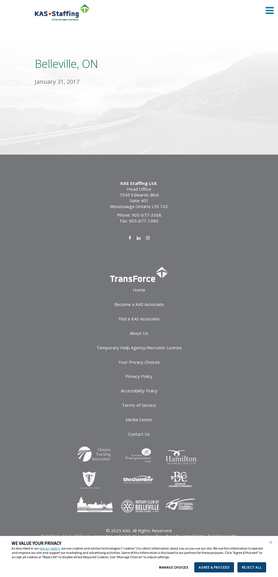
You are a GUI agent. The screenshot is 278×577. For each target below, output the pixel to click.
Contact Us (139, 434)
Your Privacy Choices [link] (139, 362)
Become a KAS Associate (139, 304)
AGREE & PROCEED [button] (214, 567)
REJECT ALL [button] (252, 567)
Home (139, 290)
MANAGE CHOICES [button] (173, 567)
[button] (270, 542)
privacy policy (50, 548)
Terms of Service (139, 405)
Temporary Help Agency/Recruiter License (139, 347)
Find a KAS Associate (139, 319)
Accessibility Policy (139, 391)
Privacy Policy (139, 376)
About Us (139, 333)
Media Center (139, 419)
